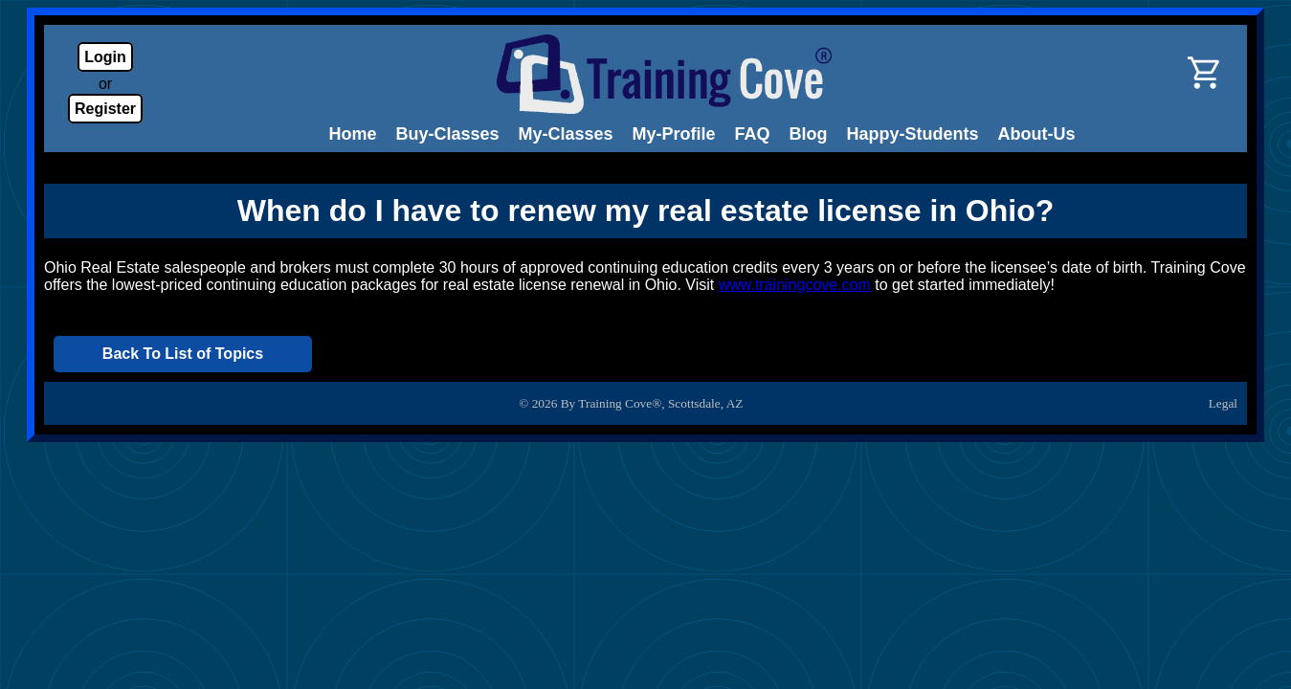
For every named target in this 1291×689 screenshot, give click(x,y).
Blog (809, 134)
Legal (1223, 403)
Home (352, 134)
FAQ (752, 134)
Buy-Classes (447, 134)
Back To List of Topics (182, 353)
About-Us (1037, 134)
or (105, 84)
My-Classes (566, 134)
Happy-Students (913, 134)
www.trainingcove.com (795, 285)
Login (105, 57)
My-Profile (674, 134)
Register (105, 108)
